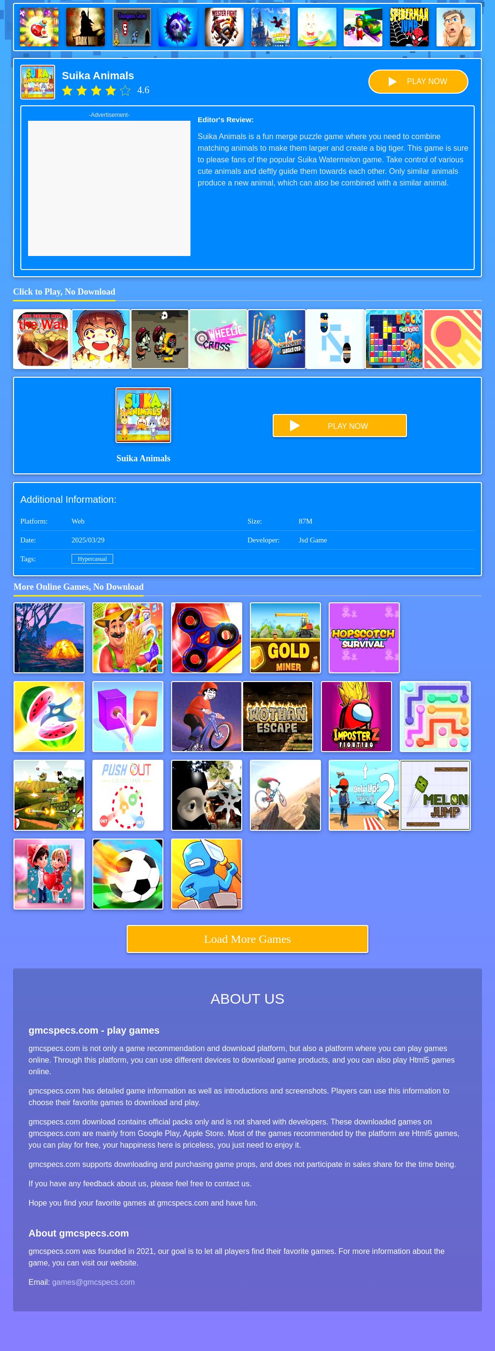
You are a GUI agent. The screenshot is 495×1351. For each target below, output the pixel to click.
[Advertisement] (109, 188)
